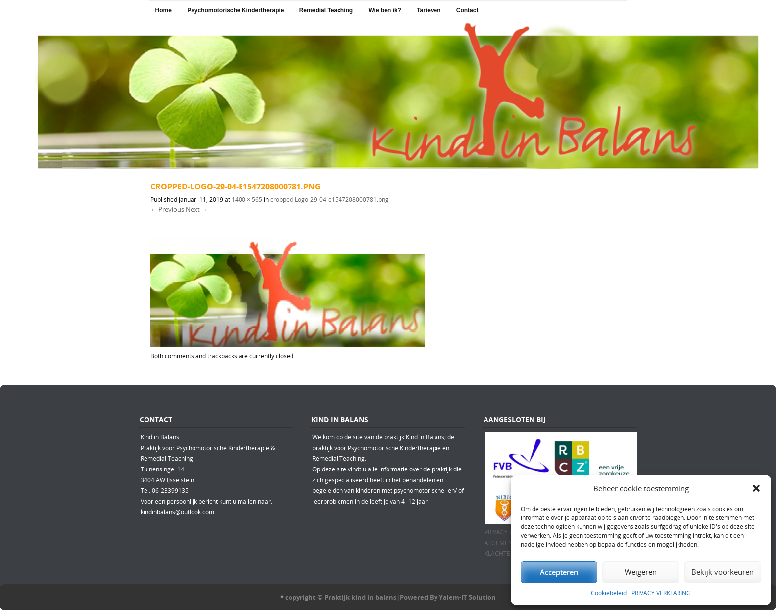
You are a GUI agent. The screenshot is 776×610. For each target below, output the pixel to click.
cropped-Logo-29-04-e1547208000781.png (329, 199)
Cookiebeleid (609, 593)
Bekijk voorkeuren (722, 572)
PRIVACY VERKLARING (661, 593)
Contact (467, 10)
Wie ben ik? (384, 10)
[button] (756, 488)
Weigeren (641, 572)
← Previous (167, 209)
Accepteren (559, 572)
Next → (197, 209)
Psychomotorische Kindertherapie (235, 10)
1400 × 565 (247, 199)
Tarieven (428, 10)
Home (163, 10)
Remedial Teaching (326, 10)
